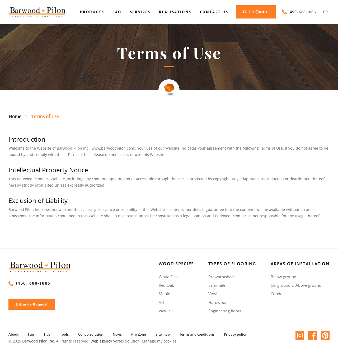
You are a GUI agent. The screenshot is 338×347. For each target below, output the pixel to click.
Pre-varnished (221, 276)
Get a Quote (256, 12)
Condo (277, 293)
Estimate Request (34, 306)
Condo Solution (90, 334)
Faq (116, 12)
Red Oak (166, 285)
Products (92, 12)
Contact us (214, 12)
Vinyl (212, 293)
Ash (162, 302)
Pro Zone (138, 334)
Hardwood (218, 302)
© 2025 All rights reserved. (49, 341)
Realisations (175, 12)
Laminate (216, 285)
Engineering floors (224, 310)
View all (166, 310)
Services (140, 12)
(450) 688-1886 (299, 12)
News (117, 334)
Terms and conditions (196, 334)
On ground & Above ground (296, 285)
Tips (47, 334)
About (13, 334)
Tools (64, 334)
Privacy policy (235, 334)
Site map (163, 334)
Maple (164, 293)
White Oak (168, 276)
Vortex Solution (126, 341)
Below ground (283, 276)
